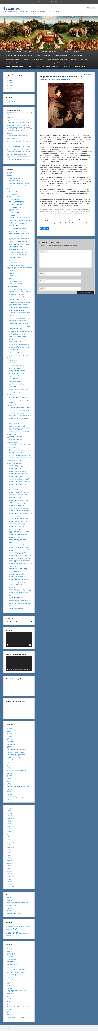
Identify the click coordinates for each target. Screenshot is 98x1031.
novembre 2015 (10, 886)
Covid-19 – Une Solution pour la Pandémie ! (18, 600)
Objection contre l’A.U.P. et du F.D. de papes (17, 141)
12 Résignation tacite (13, 215)
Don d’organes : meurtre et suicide (16, 373)
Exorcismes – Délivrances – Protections (17, 426)
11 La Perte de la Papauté (14, 214)
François (9, 762)
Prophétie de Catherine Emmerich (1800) (18, 523)
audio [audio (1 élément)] (7, 924)
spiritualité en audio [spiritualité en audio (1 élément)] (9, 929)
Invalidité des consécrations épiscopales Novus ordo (20, 280)
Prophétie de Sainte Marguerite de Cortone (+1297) (20, 481)
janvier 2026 (9, 815)
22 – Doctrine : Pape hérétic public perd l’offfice (19, 233)
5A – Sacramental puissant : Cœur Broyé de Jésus (20, 407)
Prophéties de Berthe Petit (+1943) (16, 589)
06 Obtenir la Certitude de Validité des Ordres (19, 301)
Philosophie (31, 63)
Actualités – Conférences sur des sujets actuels (47, 66)
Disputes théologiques (12, 744)
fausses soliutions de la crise (13, 755)
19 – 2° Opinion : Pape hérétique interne (17, 228)
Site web (42, 288)
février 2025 (9, 825)
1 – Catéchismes (12, 177)
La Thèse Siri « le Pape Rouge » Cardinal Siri (17, 119)
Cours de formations (13, 189)
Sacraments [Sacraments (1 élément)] (28, 926)
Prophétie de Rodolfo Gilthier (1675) (17, 507)
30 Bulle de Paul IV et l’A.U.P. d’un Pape (17, 254)
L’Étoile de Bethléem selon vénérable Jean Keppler (20, 450)
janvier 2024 (9, 831)
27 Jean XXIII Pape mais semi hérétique (17, 247)
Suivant (90, 74)
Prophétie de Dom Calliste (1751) (16, 516)
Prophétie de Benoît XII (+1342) (16, 482)
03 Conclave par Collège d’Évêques (17, 294)
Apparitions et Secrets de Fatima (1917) (17, 574)
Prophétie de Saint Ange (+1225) (16, 476)
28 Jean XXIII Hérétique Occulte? (16, 249)
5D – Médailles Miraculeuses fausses (17, 412)
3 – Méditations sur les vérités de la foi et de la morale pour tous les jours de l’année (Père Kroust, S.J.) (20, 185)
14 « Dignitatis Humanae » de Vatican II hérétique (20, 218)
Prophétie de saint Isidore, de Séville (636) (18, 473)
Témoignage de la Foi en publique (16, 384)
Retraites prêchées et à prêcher (49, 51)
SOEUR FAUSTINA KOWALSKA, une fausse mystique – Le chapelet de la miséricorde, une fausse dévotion (19, 431)
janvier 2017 (9, 873)
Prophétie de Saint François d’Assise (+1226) (19, 478)
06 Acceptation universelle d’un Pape (17, 206)
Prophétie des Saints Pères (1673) (16, 505)
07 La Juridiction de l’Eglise (15, 207)
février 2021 (9, 852)
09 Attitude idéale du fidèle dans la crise (17, 305)
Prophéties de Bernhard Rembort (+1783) (18, 521)
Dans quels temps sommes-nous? (16, 462)
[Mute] (27, 645)
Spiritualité (8, 63)
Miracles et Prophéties (44, 63)
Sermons (29, 66)
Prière (8, 783)
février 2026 (9, 813)
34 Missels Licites (13, 260)
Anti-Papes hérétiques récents (44, 55)
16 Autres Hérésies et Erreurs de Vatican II (18, 223)
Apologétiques (10, 728)
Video (8, 799)
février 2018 (9, 863)
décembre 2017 (10, 866)
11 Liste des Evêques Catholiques (16, 310)
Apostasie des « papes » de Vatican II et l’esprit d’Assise (19, 55)
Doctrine (26, 59)
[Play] (8, 645)
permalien (86, 231)
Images (8, 767)
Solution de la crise (11, 792)
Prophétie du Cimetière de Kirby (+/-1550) (18, 494)
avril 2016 (9, 879)
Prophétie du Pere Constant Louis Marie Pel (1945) (20, 590)
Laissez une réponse (65, 79)
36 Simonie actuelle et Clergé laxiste (17, 264)
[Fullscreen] (30, 645)
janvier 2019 (9, 858)
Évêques (11, 278)
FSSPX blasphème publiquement (16, 328)
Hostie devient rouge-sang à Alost (16, 452)
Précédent (83, 74)
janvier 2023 (9, 834)
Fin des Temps (10, 759)
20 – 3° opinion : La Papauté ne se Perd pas (18, 230)
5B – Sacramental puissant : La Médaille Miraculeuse (20, 408)
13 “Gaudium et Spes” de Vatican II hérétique (19, 217)
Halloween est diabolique (14, 375)
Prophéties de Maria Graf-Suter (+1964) (15, 153)
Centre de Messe (55, 1)
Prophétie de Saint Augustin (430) (16, 466)
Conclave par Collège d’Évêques (14, 149)
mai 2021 (9, 849)
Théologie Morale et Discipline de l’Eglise (57, 59)
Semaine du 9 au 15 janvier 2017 (14, 911)
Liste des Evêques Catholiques (14, 135)
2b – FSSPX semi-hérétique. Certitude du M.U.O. (19, 326)
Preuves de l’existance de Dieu (15, 439)
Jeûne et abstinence (13, 378)
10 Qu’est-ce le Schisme (14, 212)
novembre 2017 (10, 868)
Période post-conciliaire (61, 55)
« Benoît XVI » (12, 273)
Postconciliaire (10, 781)
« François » (11, 275)
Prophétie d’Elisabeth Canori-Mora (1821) (18, 534)
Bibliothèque (28, 51)
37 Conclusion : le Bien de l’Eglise (16, 265)
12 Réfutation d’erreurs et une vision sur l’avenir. (19, 312)
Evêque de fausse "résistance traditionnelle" (16, 749)
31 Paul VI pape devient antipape (16, 255)
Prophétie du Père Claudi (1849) (16, 553)
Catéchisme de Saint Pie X (15, 180)
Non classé (9, 775)
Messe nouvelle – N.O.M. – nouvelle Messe (16, 770)
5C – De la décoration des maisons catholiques (19, 410)
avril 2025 (9, 821)
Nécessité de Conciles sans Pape (14, 140)
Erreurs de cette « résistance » (15, 341)
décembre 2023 (10, 833)
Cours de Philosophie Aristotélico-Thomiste (18, 441)
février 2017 (9, 871)
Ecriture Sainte (10, 747)
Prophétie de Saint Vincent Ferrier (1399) (18, 486)
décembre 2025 (10, 817)
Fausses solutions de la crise (13, 757)
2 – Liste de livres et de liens (15, 181)
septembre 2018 (10, 860)
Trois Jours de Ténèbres (14, 465)
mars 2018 (9, 862)
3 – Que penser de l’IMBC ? (15, 342)
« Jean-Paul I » (12, 270)
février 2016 (9, 883)
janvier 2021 (9, 854)
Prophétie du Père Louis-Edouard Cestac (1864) (19, 428)
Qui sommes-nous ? (43, 1)
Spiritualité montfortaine (14, 423)
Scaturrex (11, 8)
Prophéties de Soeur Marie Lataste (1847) (16, 128)
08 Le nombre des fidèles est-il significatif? (18, 304)
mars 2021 (9, 850)
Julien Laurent (55, 79)
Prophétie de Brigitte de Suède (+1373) (17, 484)
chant (8, 738)
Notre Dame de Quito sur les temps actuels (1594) (20, 499)
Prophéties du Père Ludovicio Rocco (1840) (18, 547)
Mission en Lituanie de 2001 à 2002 (16, 608)
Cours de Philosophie (13, 194)
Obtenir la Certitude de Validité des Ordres (16, 146)
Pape (8, 776)
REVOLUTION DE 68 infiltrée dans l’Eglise (16, 156)
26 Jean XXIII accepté (13, 251)
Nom (41, 273)
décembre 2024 (10, 826)
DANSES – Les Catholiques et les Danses (18, 371)
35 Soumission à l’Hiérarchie (15, 262)
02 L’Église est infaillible (14, 199)
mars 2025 (9, 823)
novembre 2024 (10, 828)
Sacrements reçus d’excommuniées (16, 404)
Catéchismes (10, 736)
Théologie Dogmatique (37, 59)
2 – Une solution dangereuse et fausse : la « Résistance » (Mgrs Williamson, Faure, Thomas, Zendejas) (19, 338)
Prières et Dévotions (20, 63)
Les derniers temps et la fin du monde (17, 365)
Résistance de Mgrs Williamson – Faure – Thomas (18, 786)
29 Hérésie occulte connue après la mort (18, 252)
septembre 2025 (10, 818)
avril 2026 (9, 810)
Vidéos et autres (67, 66)
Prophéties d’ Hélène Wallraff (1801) (17, 524)
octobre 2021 (10, 846)
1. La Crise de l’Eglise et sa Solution (70, 51)
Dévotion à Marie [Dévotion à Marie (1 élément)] (23, 924)
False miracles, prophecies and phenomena (16, 754)
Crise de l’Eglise (10, 741)
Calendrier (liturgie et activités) (13, 735)
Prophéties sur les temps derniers (14, 66)
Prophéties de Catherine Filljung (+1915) (18, 573)
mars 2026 (9, 812)
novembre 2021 (10, 844)
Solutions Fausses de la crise (13, 59)
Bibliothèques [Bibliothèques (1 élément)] (16, 924)
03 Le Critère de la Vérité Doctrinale (17, 201)
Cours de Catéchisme (13, 191)
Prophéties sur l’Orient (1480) (15, 491)
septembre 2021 (10, 847)
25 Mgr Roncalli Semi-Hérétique (16, 246)
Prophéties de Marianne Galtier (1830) (15, 151)
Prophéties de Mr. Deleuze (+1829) (14, 125)
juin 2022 (9, 839)
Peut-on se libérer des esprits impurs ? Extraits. (19, 418)
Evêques (9, 751)
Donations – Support (80, 66)
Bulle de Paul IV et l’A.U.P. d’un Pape (15, 144)
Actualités (9, 726)
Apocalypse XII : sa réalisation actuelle (17, 449)
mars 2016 (9, 881)
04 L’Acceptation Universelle (15, 202)
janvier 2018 (9, 865)
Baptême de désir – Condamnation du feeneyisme (18, 132)
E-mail (41, 280)
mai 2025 (9, 820)
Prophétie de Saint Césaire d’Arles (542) (18, 471)
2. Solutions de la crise (76, 55)
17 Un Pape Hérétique (14, 225)
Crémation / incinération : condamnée (17, 370)
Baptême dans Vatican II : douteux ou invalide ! (19, 284)
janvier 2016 (9, 884)
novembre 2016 (10, 874)
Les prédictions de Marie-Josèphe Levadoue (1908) (20, 569)
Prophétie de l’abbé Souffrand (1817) (17, 526)
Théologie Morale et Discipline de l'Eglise (16, 797)
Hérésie (8, 765)
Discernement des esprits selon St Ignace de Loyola (20, 425)
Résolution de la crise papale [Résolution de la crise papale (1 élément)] (20, 926)
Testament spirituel (13, 386)
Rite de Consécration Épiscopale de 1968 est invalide (19, 112)
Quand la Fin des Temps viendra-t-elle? (63, 63)
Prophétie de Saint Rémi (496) (15, 470)
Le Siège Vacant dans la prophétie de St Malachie (20, 444)
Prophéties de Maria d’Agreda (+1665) (15, 127)
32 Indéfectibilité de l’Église (15, 257)
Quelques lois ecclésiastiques (15, 381)
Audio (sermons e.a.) (11, 730)
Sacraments (9, 789)
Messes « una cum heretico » (15, 283)
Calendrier (18, 51)
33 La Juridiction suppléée (14, 259)
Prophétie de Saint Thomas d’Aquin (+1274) (18, 479)
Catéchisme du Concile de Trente (16, 178)
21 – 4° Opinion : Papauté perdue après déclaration (20, 231)
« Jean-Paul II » (12, 272)
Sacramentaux (84, 59)
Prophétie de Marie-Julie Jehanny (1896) (18, 568)
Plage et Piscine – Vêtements (15, 379)
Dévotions (9, 743)
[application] (19, 639)
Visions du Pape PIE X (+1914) (15, 571)
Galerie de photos (11, 907)
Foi (7, 760)
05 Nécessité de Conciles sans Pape (17, 299)
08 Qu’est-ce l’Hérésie (14, 209)
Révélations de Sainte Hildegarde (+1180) (18, 474)
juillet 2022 (9, 837)
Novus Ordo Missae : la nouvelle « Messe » (18, 281)
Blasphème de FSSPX (12, 733)
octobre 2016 (10, 876)
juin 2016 (9, 878)
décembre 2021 (10, 842)
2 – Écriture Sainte (13, 360)
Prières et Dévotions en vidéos (15, 436)
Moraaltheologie (10, 773)
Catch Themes (91, 1027)
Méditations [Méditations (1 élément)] (12, 926)
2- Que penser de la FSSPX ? (15, 321)
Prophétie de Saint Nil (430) (15, 468)
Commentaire (43, 251)
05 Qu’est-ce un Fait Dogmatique (16, 204)
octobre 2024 (10, 829)
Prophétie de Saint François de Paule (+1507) (19, 492)
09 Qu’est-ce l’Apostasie (14, 210)
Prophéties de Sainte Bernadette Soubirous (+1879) (20, 563)
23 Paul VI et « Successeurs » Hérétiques (18, 241)
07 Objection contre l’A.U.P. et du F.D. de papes (19, 302)
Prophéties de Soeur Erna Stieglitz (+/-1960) (18, 592)
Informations (9, 768)
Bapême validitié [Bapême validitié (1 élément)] (11, 924)
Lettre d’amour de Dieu (14, 606)
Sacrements (74, 59)
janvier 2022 (9, 841)
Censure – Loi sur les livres (15, 368)
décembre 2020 (10, 855)
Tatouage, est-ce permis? (14, 392)
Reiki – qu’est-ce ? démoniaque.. (16, 383)
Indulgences (11, 376)
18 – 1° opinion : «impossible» (15, 226)
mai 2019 (9, 857)
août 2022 (9, 836)
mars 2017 (9, 870)
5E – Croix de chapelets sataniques (16, 413)
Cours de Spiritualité (13, 193)
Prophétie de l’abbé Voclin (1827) (16, 536)
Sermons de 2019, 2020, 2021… (16, 597)
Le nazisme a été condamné (13, 130)
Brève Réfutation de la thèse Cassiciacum (18, 354)
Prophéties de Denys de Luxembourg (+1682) (19, 508)
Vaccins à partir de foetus (14, 387)
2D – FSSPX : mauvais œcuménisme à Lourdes (19, 330)
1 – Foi (10, 358)
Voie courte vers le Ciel (12, 154)
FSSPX (8, 764)
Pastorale (9, 778)
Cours (36, 51)
